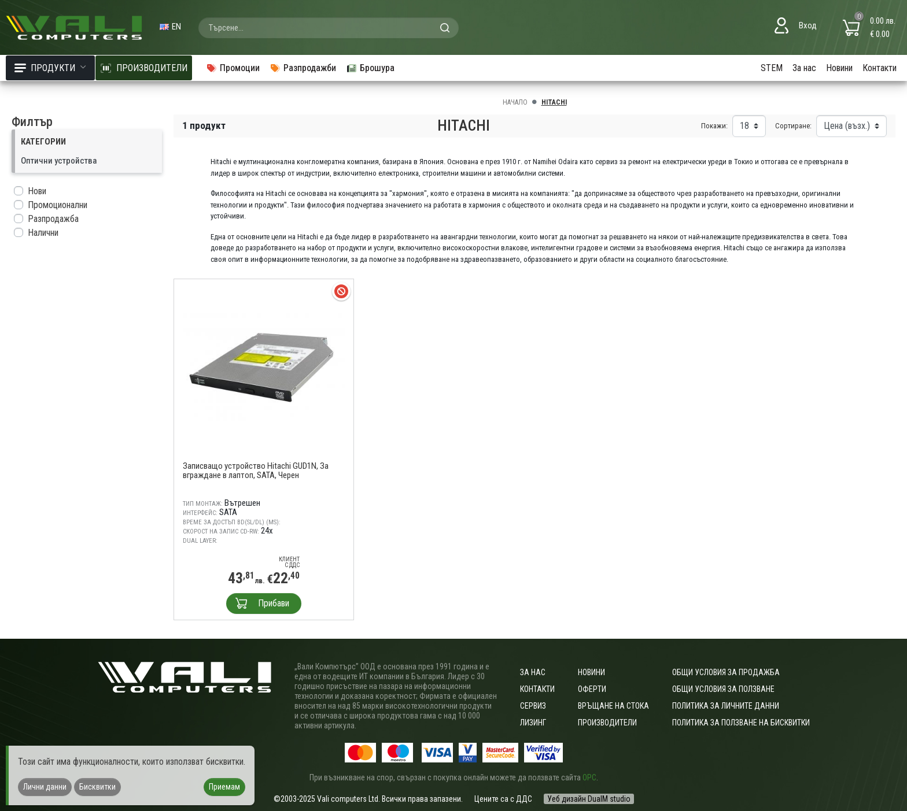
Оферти (592, 689)
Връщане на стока (613, 705)
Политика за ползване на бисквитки (741, 722)
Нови (37, 191)
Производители (607, 722)
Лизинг (533, 722)
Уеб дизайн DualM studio (589, 798)
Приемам (224, 786)
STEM (772, 67)
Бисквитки (97, 786)
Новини (839, 67)
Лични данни (45, 786)
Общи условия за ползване (723, 689)
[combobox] (328, 27)
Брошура (370, 67)
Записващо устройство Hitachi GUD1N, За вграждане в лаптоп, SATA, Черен (256, 470)
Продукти (50, 67)
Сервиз (533, 705)
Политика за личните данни (725, 705)
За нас (804, 67)
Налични (43, 232)
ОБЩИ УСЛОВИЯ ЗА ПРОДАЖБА (726, 672)
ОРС (589, 777)
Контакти (879, 67)
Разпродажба (53, 218)
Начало (515, 102)
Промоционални (57, 204)
